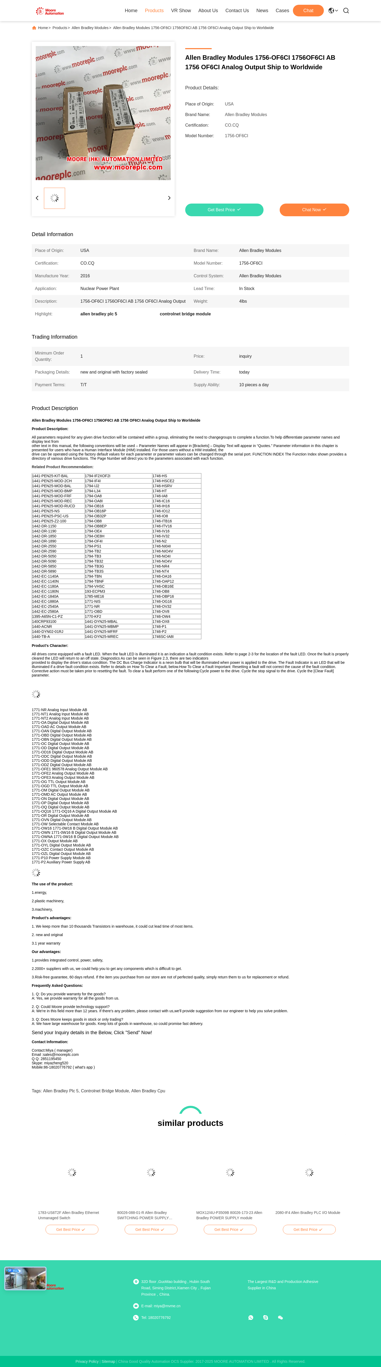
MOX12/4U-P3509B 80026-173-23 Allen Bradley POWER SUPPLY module (229, 1215)
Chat (308, 10)
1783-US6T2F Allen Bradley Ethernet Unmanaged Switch (68, 1215)
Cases (282, 10)
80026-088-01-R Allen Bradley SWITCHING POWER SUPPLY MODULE (143, 1215)
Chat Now (311, 210)
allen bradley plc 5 (61, 1091)
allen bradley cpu (148, 1091)
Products (154, 10)
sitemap (108, 1361)
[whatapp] (254, 1317)
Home (131, 10)
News (262, 10)
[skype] (269, 1317)
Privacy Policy (87, 1361)
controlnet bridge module (105, 1091)
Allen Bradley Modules (90, 28)
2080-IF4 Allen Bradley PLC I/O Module (307, 1212)
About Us (208, 10)
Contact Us (237, 10)
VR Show (181, 10)
